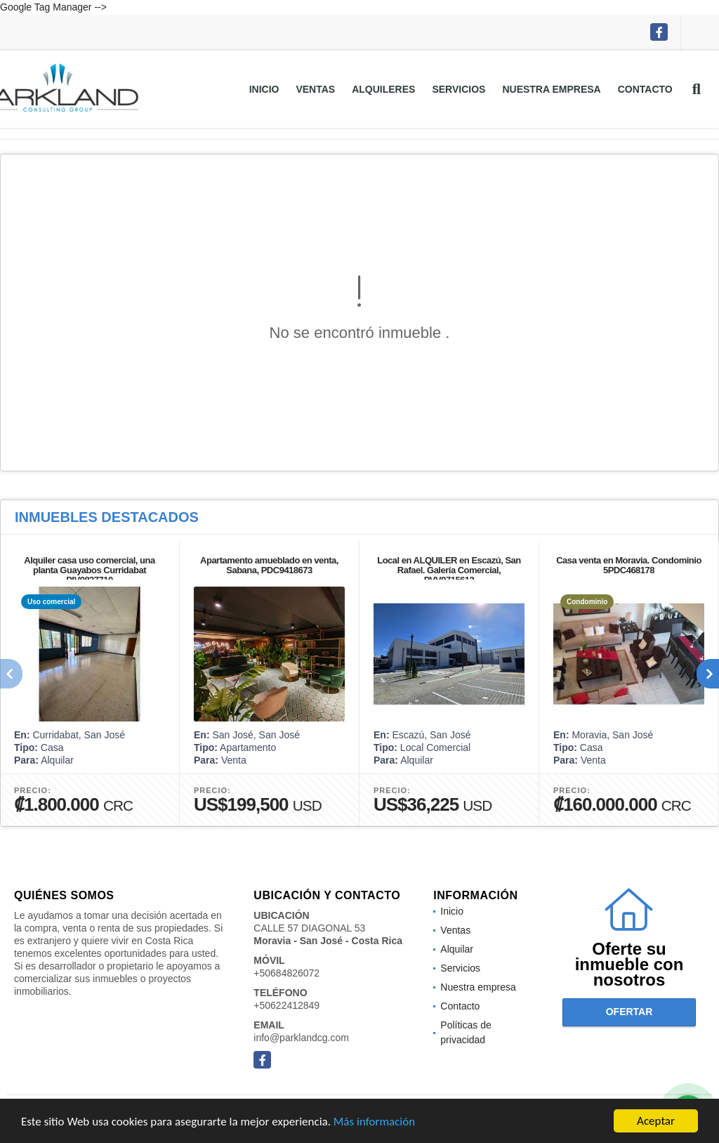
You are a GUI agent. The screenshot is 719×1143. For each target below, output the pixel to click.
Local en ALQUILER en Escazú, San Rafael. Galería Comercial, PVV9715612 (449, 570)
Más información (374, 1125)
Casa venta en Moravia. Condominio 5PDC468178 (628, 565)
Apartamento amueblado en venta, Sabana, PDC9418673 (269, 565)
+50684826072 (286, 973)
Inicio (264, 89)
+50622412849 (286, 1005)
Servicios (458, 89)
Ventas (315, 89)
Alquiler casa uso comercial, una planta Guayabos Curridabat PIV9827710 (89, 570)
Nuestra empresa (551, 89)
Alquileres (383, 89)
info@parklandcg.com (301, 1037)
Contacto (645, 89)
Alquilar (456, 949)
